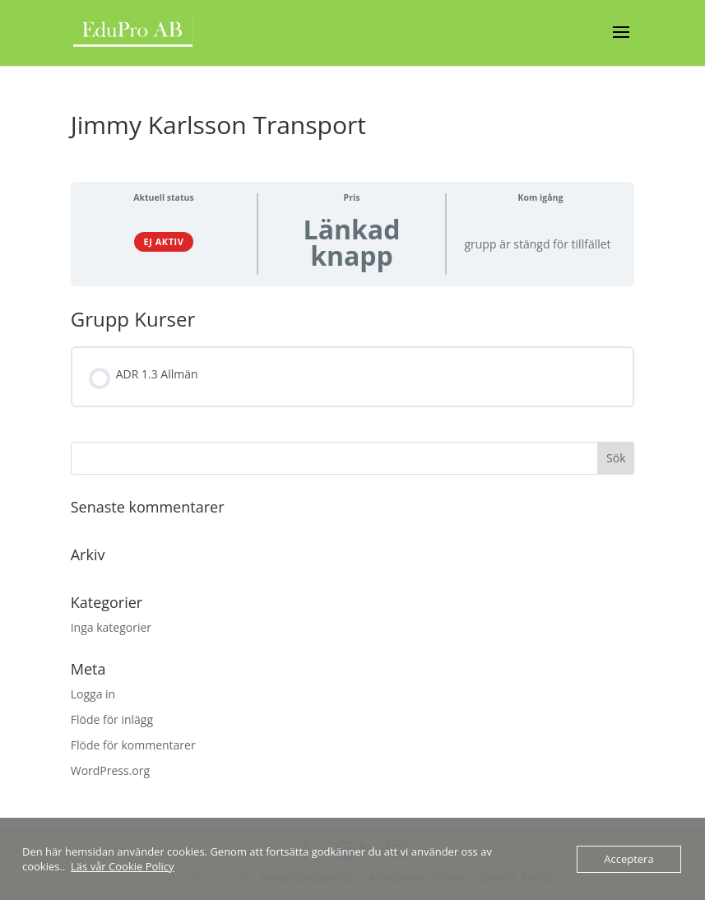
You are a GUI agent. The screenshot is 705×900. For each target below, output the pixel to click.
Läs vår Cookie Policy (122, 866)
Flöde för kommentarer (133, 745)
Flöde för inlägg (112, 719)
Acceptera (628, 858)
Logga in (93, 694)
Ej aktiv (164, 241)
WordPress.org (110, 770)
